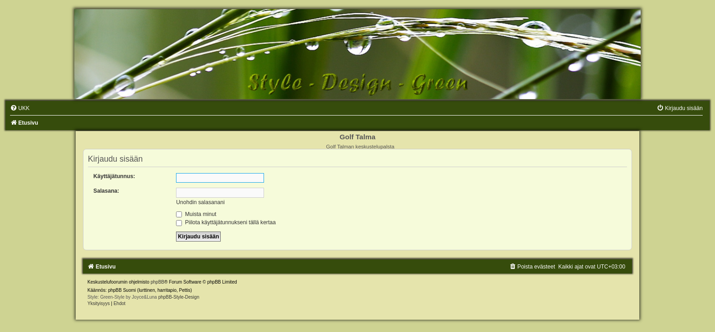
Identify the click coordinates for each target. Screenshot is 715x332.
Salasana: (106, 191)
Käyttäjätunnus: (114, 176)
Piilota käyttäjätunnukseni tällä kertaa (225, 222)
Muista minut (196, 214)
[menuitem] (20, 108)
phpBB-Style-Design (178, 297)
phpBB (157, 282)
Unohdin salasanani (200, 202)
